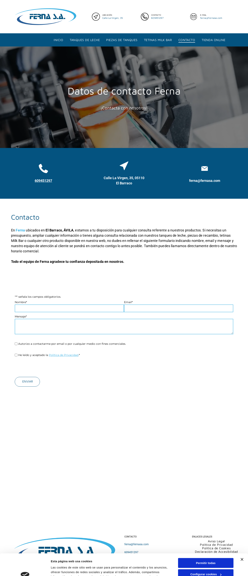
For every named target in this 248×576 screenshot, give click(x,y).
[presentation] (44, 365)
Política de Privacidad (63, 355)
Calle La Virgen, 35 (112, 17)
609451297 (157, 17)
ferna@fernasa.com (211, 17)
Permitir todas (206, 536)
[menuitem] (58, 40)
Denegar (206, 559)
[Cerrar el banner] (242, 532)
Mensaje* (21, 316)
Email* (128, 302)
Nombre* (21, 302)
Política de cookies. (79, 564)
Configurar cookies (205, 547)
